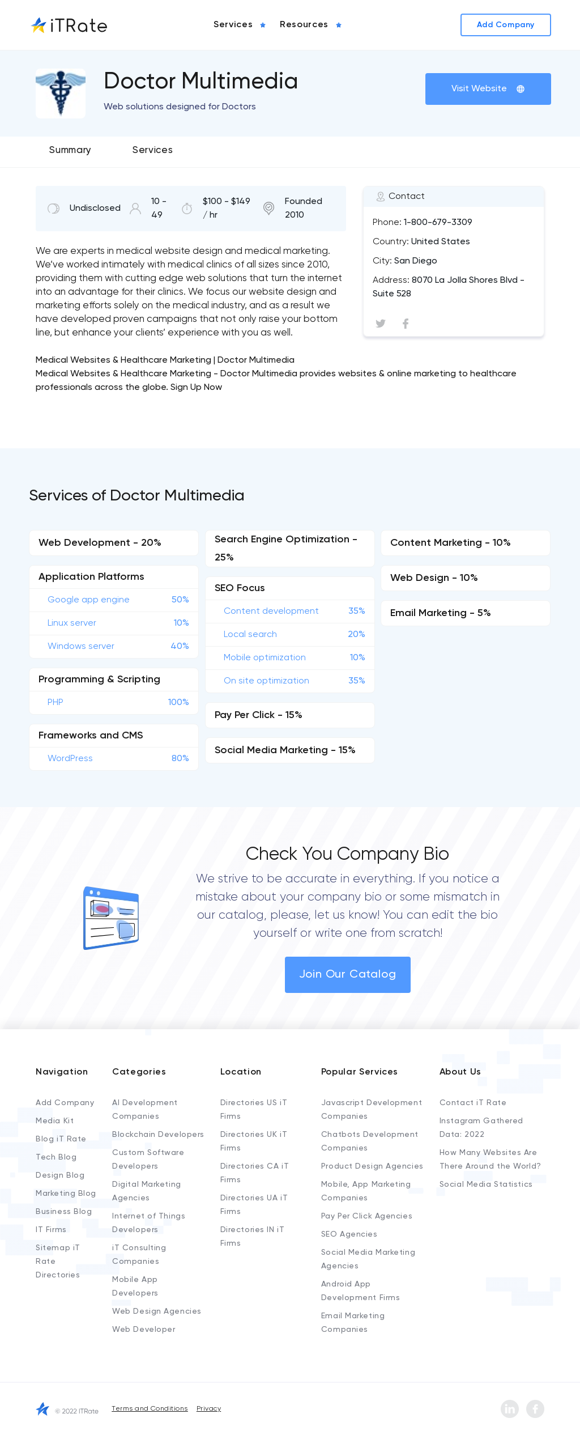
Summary (70, 150)
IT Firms (51, 1230)
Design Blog (60, 1175)
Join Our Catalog (347, 974)
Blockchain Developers (158, 1135)
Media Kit (55, 1121)
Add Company (65, 1103)
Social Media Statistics (486, 1184)
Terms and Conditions (150, 1409)
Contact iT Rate (473, 1103)
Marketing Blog (66, 1194)
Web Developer (143, 1330)
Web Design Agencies (157, 1311)
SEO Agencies (349, 1234)
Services (153, 150)
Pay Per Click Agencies (366, 1216)
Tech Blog (56, 1157)
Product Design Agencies (372, 1166)
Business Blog (64, 1212)
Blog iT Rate (61, 1139)
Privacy (209, 1409)
